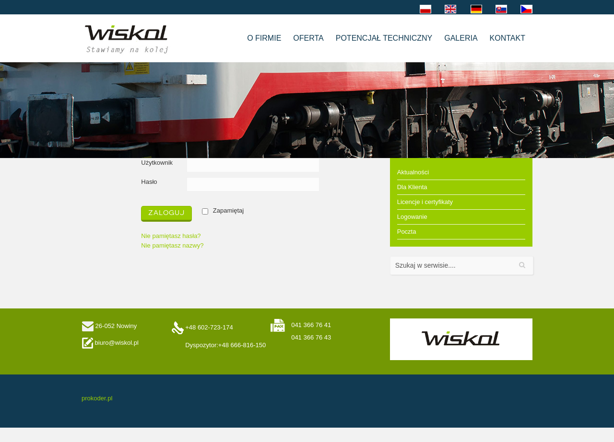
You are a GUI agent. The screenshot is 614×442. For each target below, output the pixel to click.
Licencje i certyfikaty (425, 201)
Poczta (406, 231)
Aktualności (413, 172)
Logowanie (412, 216)
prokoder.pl (97, 398)
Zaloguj (166, 213)
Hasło (149, 181)
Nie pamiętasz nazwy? (172, 245)
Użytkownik (157, 162)
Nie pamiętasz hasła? (171, 235)
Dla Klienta (412, 187)
